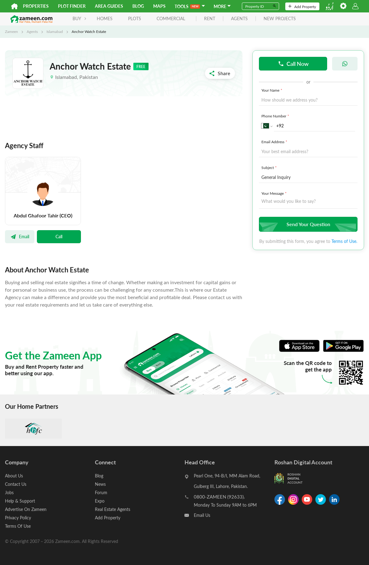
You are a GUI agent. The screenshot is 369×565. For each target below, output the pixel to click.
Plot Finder (72, 6)
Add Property (302, 6)
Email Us (202, 515)
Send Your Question (307, 224)
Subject (269, 167)
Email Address (274, 142)
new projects (280, 18)
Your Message (274, 193)
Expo (99, 501)
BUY (80, 18)
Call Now (293, 63)
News (100, 484)
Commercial (171, 18)
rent (209, 18)
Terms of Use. (344, 241)
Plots (134, 18)
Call (59, 236)
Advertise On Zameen (26, 509)
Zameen (11, 31)
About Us (14, 476)
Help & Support (20, 501)
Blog (138, 6)
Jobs (9, 492)
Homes (105, 18)
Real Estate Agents (112, 509)
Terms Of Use (18, 526)
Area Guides (109, 6)
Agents (32, 31)
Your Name (272, 90)
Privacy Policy (18, 518)
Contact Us (15, 484)
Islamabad (55, 31)
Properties (36, 6)
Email (19, 236)
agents (239, 18)
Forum (101, 492)
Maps (159, 6)
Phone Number (275, 116)
